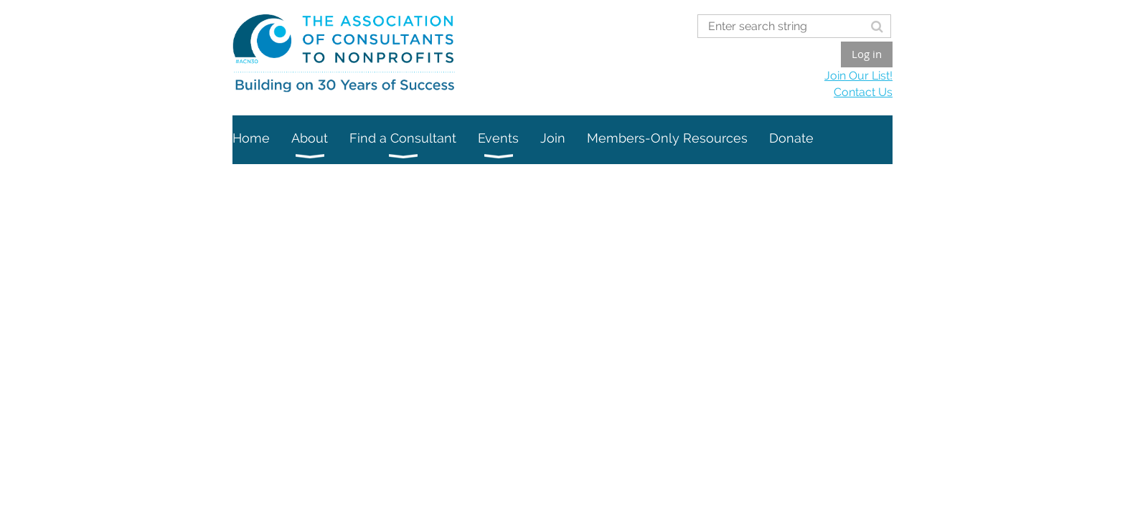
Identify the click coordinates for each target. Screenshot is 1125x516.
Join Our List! (858, 75)
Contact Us (863, 92)
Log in (867, 54)
